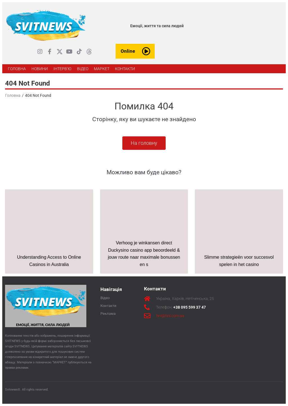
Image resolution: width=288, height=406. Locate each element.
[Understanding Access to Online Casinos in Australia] (49, 231)
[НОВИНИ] (40, 68)
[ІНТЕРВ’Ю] (62, 68)
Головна (13, 95)
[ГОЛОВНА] (17, 68)
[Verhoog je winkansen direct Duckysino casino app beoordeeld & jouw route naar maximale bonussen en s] (144, 231)
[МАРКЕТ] (101, 68)
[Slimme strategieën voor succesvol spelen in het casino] (239, 231)
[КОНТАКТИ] (125, 68)
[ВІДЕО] (82, 68)
